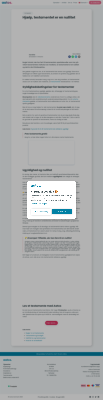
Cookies (34, 204)
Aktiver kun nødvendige (41, 211)
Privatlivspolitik (43, 204)
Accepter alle (62, 212)
